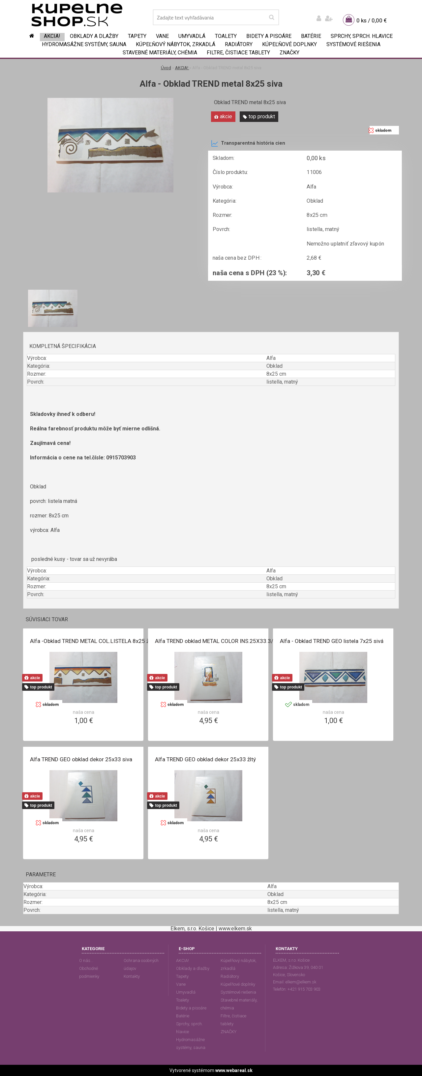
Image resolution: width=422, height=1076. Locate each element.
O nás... (86, 960)
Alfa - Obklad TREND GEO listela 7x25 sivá (331, 641)
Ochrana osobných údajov (141, 964)
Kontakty (132, 976)
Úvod (166, 67)
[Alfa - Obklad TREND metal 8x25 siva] (110, 100)
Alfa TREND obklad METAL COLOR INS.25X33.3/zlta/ (220, 641)
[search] (271, 17)
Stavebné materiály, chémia (160, 52)
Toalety (226, 36)
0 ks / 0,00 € (371, 20)
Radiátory (239, 44)
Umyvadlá (191, 36)
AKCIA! (52, 36)
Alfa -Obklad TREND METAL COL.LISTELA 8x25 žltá (92, 641)
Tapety (137, 36)
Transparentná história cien (248, 143)
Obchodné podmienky (89, 972)
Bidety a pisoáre (268, 36)
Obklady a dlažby (94, 36)
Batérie (311, 36)
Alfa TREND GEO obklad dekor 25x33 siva (81, 759)
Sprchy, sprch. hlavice (362, 36)
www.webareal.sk (234, 1070)
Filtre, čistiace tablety (238, 52)
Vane (162, 36)
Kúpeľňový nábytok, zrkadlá (175, 44)
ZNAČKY (289, 52)
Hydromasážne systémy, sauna (84, 44)
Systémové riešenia (353, 44)
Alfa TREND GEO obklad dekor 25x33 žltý (205, 759)
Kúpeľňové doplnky (289, 44)
